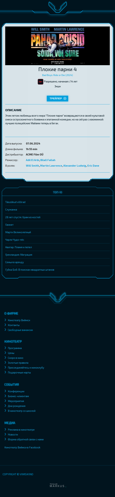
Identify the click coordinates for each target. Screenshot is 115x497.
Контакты (13, 325)
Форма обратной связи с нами (26, 439)
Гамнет (9, 224)
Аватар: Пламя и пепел (18, 247)
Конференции (16, 391)
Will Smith (32, 165)
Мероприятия (16, 401)
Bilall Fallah (47, 160)
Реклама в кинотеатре (21, 429)
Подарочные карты (19, 372)
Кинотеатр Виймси (19, 320)
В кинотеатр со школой (21, 410)
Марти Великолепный (18, 232)
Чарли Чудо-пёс (14, 239)
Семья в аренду (14, 262)
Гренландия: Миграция (18, 254)
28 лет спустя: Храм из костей (22, 217)
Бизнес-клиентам (18, 396)
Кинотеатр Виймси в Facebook (22, 447)
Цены (11, 352)
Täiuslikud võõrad (15, 202)
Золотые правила (18, 362)
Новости (13, 434)
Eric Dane (93, 165)
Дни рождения (16, 405)
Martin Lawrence (51, 165)
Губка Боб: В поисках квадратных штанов (29, 269)
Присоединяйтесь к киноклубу (26, 367)
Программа (15, 348)
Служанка (11, 209)
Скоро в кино (15, 357)
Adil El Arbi (32, 160)
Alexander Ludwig (74, 165)
